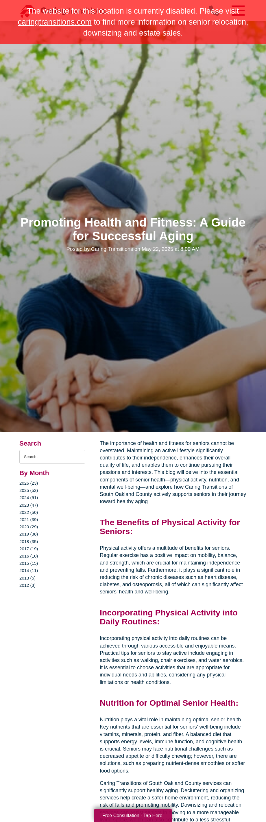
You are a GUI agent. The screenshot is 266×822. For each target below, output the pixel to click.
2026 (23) (28, 483)
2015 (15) (28, 563)
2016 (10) (28, 555)
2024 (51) (28, 497)
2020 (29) (28, 526)
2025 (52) (28, 490)
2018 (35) (28, 541)
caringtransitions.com (55, 22)
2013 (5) (27, 577)
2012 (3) (27, 585)
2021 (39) (28, 519)
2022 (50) (28, 512)
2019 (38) (28, 534)
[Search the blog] (52, 457)
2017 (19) (28, 548)
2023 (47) (28, 505)
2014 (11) (28, 570)
